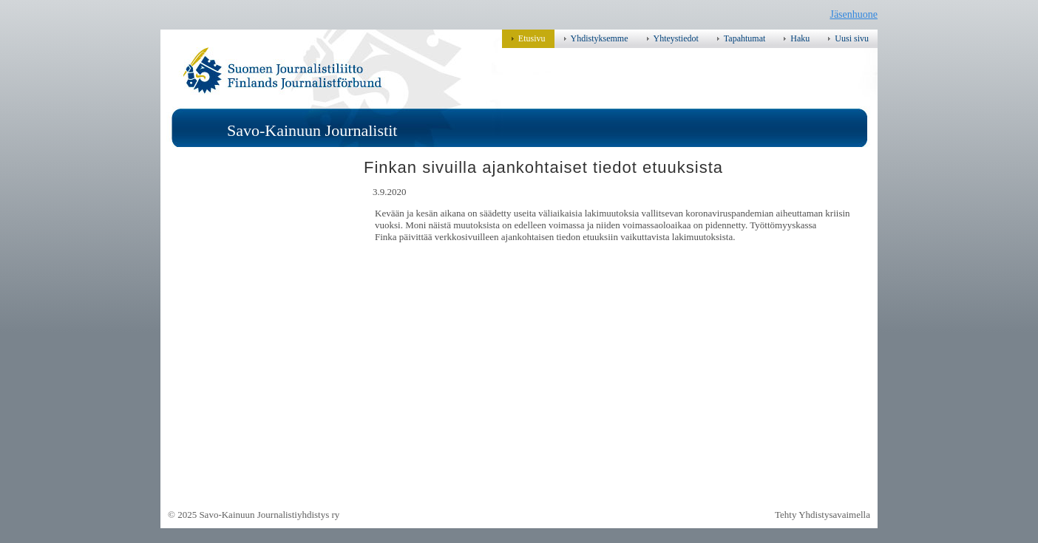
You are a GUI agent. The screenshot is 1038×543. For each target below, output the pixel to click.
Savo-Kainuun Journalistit (312, 130)
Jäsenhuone (854, 14)
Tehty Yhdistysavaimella (822, 514)
